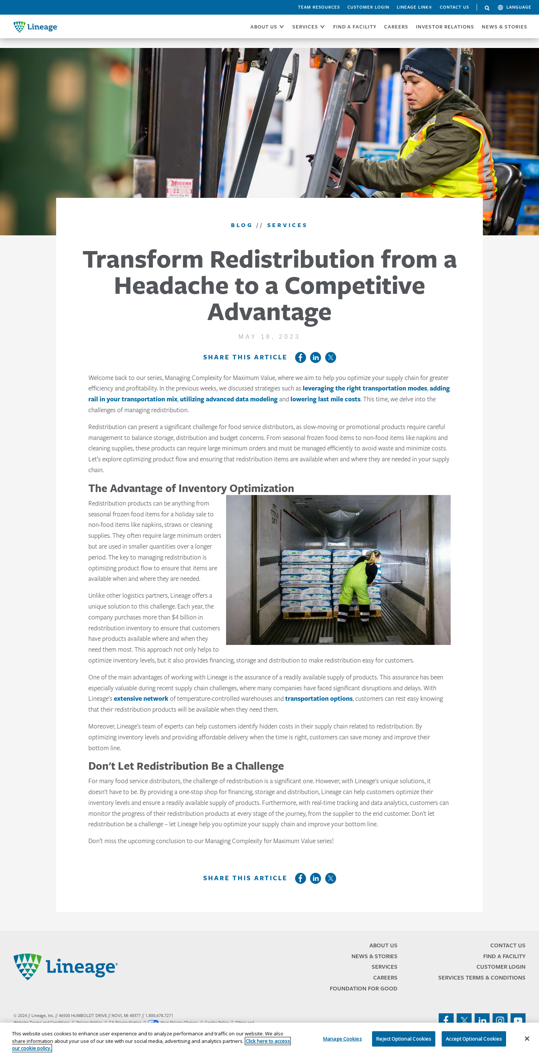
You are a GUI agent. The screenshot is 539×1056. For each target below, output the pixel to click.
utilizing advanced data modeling (229, 399)
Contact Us (454, 7)
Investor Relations (445, 26)
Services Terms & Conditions (482, 977)
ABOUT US (263, 26)
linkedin (482, 1020)
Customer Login (368, 7)
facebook (446, 1020)
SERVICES (305, 26)
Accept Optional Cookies (474, 1038)
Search (487, 8)
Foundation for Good (364, 988)
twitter (464, 1020)
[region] (269, 1039)
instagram (500, 1020)
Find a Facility (504, 956)
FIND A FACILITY (355, 26)
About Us (383, 945)
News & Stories (504, 26)
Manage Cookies (342, 1038)
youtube (518, 1020)
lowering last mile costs (325, 399)
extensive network (141, 698)
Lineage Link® (414, 7)
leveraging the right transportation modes (365, 388)
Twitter (330, 357)
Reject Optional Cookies (403, 1038)
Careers (385, 977)
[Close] (527, 1038)
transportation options (319, 698)
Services (385, 967)
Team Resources (319, 7)
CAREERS (396, 26)
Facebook (300, 357)
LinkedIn (315, 357)
